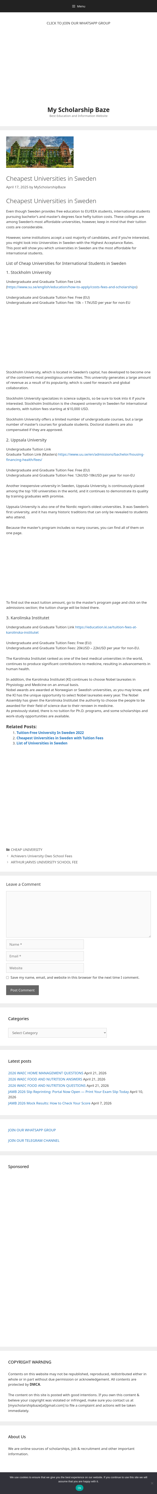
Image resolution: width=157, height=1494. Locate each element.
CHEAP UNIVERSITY (26, 849)
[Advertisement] (78, 68)
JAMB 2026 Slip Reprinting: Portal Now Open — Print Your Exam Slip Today (68, 1091)
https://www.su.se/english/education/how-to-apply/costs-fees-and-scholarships (71, 287)
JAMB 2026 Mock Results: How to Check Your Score (49, 1103)
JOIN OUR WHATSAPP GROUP (32, 1130)
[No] (152, 1483)
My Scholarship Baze (78, 109)
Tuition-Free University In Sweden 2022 (50, 732)
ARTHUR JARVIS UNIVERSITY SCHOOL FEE (44, 862)
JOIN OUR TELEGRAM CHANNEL (33, 1140)
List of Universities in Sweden (42, 743)
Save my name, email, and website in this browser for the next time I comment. (75, 977)
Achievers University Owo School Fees (41, 856)
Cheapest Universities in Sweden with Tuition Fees (60, 738)
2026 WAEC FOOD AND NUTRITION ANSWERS (45, 1079)
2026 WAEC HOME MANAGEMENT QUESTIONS (45, 1073)
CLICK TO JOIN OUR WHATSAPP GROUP (78, 23)
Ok (79, 1487)
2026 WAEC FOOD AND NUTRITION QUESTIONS (47, 1085)
